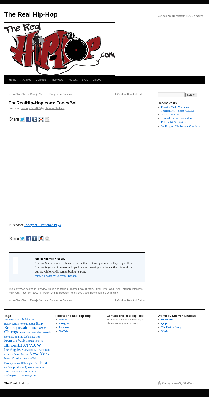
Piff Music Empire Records (54, 292)
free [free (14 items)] (38, 336)
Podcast (72, 79)
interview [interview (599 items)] (29, 344)
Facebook (64, 327)
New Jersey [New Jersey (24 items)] (21, 354)
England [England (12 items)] (19, 336)
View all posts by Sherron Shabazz (57, 275)
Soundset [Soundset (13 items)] (39, 367)
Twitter (63, 319)
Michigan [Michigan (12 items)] (9, 354)
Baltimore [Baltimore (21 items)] (28, 319)
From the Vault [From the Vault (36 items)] (14, 340)
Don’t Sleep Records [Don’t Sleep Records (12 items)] (40, 332)
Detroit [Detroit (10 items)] (23, 332)
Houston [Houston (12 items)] (39, 340)
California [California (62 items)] (28, 327)
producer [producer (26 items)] (19, 367)
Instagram (64, 323)
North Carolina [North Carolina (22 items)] (13, 358)
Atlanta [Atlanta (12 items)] (17, 319)
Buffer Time (100, 288)
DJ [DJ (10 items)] (28, 332)
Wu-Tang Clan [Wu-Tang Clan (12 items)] (29, 375)
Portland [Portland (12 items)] (8, 367)
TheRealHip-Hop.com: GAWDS (177, 110)
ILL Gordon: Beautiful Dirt (129, 94)
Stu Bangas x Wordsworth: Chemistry (180, 126)
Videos (97, 79)
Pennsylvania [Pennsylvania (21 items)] (12, 363)
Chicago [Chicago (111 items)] (12, 331)
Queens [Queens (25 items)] (29, 367)
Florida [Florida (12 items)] (31, 336)
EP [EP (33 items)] (26, 336)
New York (14, 292)
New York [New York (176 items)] (39, 354)
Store (85, 79)
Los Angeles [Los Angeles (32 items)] (12, 349)
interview (42, 288)
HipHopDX (167, 319)
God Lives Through (120, 288)
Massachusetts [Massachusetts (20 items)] (42, 349)
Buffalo (89, 288)
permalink (112, 292)
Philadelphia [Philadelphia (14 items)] (27, 363)
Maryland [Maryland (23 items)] (28, 349)
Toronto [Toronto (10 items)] (14, 371)
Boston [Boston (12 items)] (31, 323)
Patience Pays (29, 292)
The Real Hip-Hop (31, 14)
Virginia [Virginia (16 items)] (32, 371)
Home (12, 79)
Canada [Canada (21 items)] (41, 327)
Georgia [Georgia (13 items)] (30, 340)
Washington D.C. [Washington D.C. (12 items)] (12, 375)
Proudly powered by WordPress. (178, 383)
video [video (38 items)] (23, 371)
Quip (164, 323)
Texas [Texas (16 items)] (7, 371)
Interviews (57, 79)
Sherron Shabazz (55, 108)
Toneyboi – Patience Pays (42, 225)
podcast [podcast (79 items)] (40, 362)
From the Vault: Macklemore (176, 106)
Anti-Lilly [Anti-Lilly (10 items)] (8, 320)
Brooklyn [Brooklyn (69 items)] (12, 327)
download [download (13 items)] (9, 336)
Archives (26, 79)
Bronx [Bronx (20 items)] (39, 323)
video (51, 288)
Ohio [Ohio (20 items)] (34, 358)
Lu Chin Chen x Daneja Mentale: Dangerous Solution (40, 94)
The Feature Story (171, 327)
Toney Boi (75, 292)
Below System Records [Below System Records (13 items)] (16, 323)
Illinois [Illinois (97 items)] (10, 345)
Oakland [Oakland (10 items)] (27, 359)
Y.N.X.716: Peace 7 (171, 114)
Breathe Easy (76, 288)
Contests (41, 79)
